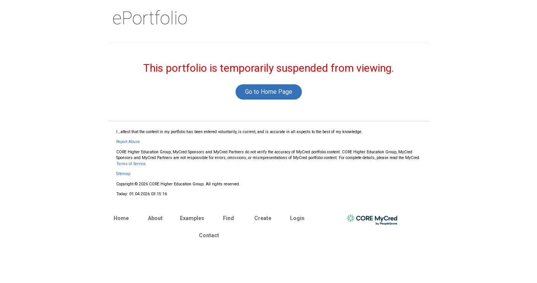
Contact (209, 235)
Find (228, 218)
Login (297, 218)
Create (262, 218)
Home (121, 218)
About (155, 218)
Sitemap (123, 173)
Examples (192, 218)
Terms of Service (131, 163)
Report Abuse (128, 141)
